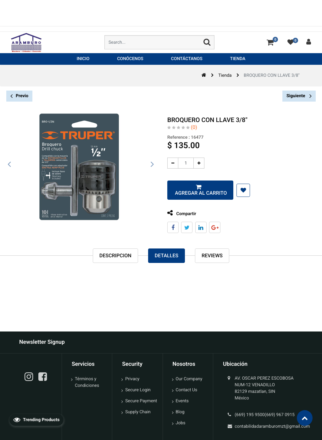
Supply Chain (138, 412)
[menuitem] (83, 59)
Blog (180, 412)
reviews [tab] (212, 256)
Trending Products (36, 419)
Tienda (224, 75)
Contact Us (186, 390)
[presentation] (9, 164)
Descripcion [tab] (115, 256)
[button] (242, 190)
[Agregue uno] (197, 163)
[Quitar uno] (171, 163)
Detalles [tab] (166, 256)
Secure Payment (141, 401)
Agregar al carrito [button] (199, 193)
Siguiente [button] (299, 96)
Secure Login (138, 390)
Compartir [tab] (180, 213)
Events (182, 401)
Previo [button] (19, 96)
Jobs (181, 423)
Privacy (132, 379)
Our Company (189, 379)
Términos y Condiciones (87, 382)
